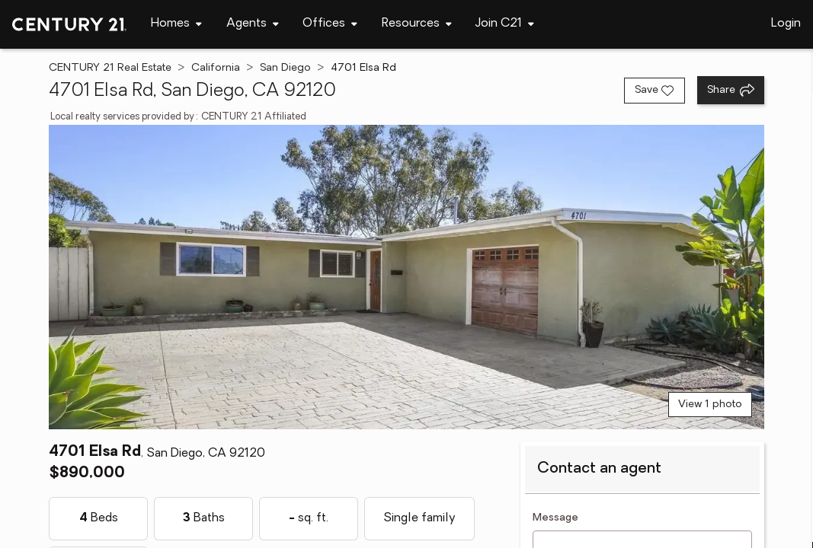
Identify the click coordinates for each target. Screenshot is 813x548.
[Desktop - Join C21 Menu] (504, 24)
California (215, 68)
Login (786, 24)
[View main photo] (406, 277)
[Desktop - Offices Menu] (329, 24)
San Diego (285, 68)
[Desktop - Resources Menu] (417, 24)
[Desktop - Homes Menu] (176, 24)
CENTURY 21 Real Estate (110, 68)
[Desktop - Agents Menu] (252, 24)
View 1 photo (710, 404)
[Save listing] (654, 91)
